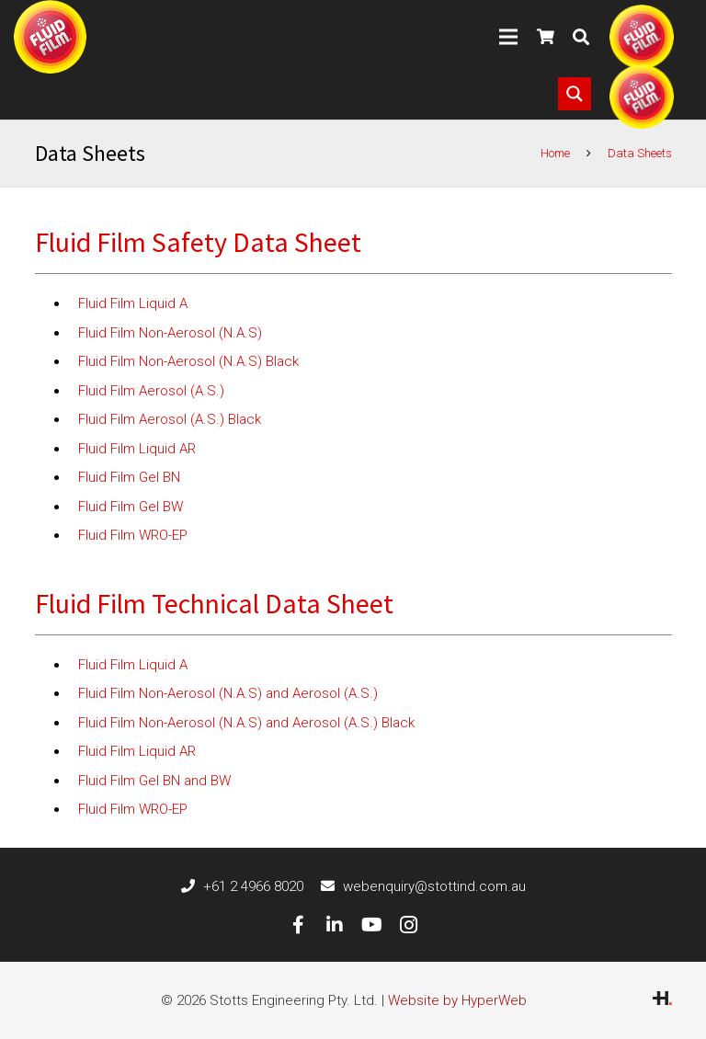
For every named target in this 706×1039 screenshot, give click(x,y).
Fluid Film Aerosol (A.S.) (151, 390)
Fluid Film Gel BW (130, 506)
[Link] (50, 37)
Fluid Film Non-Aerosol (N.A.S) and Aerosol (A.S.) (228, 693)
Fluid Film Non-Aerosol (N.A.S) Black (188, 361)
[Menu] (508, 37)
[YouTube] (371, 925)
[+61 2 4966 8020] (192, 886)
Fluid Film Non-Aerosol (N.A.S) (170, 333)
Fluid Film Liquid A (133, 303)
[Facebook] (297, 925)
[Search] (581, 36)
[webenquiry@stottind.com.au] (331, 886)
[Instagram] (408, 925)
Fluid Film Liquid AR (137, 448)
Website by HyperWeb (457, 1000)
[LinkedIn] (334, 925)
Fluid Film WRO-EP (133, 535)
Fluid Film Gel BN (129, 477)
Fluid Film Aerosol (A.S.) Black (169, 419)
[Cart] (546, 37)
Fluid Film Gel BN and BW (154, 780)
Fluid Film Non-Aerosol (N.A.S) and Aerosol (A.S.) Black (246, 722)
